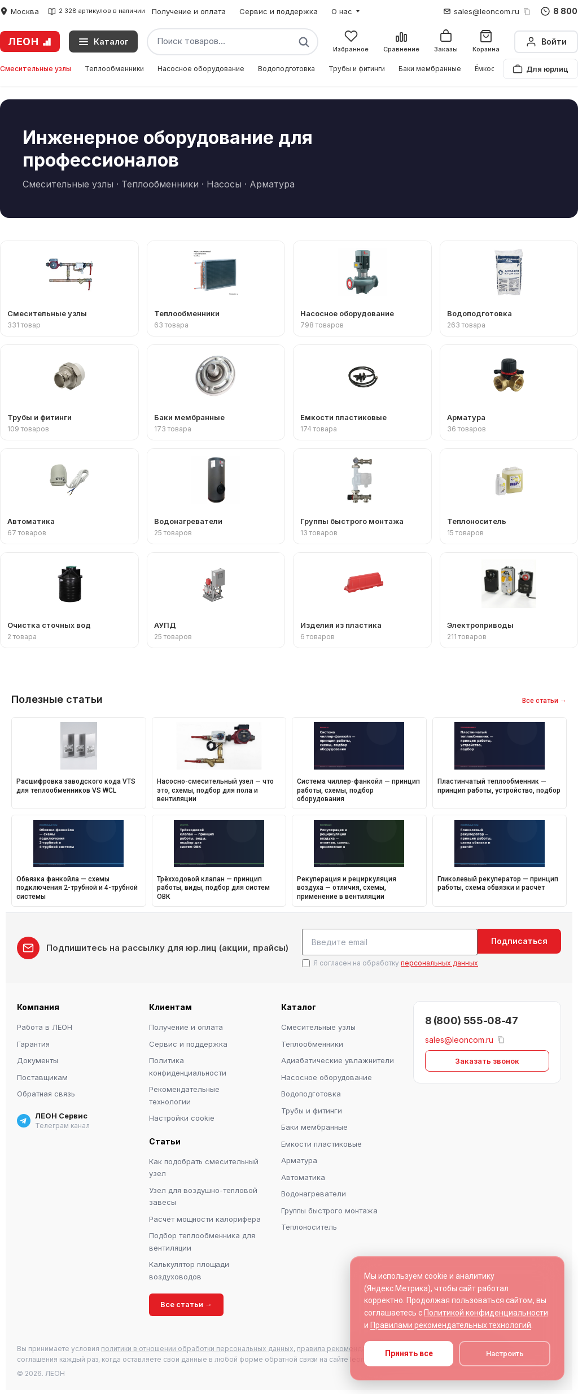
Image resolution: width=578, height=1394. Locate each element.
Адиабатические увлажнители (337, 1058)
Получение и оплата (189, 11)
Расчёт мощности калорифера (205, 1217)
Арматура (299, 1158)
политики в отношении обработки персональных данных (197, 1347)
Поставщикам (42, 1075)
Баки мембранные (430, 68)
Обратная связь (46, 1091)
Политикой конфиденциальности (486, 1312)
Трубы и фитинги (357, 68)
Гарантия (33, 1042)
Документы (37, 1058)
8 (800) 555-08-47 (471, 1019)
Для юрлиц (540, 69)
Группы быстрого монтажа (329, 1208)
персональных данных (439, 961)
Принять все (409, 1353)
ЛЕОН (30, 41)
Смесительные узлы (35, 68)
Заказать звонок (487, 1058)
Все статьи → (544, 701)
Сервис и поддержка (278, 11)
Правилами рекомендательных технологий (450, 1325)
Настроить (505, 1353)
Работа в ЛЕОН (44, 1025)
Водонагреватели (313, 1191)
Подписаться (519, 941)
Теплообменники (114, 68)
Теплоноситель (309, 1225)
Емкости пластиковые (321, 1142)
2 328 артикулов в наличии (96, 11)
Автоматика (303, 1175)
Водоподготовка (286, 68)
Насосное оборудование (200, 68)
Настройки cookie (181, 1116)
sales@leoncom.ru (486, 11)
